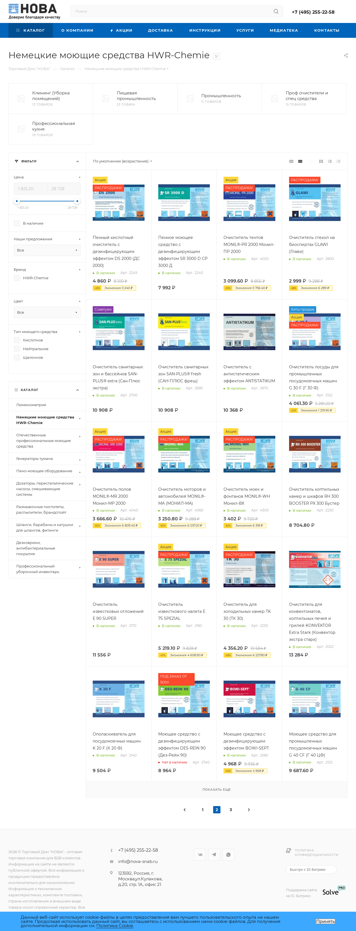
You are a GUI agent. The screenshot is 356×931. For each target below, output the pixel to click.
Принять (325, 921)
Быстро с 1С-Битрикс (308, 870)
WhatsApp (228, 855)
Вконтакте (200, 855)
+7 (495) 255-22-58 (313, 12)
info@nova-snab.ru (138, 861)
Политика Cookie (114, 925)
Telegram (214, 855)
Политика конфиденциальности (316, 853)
